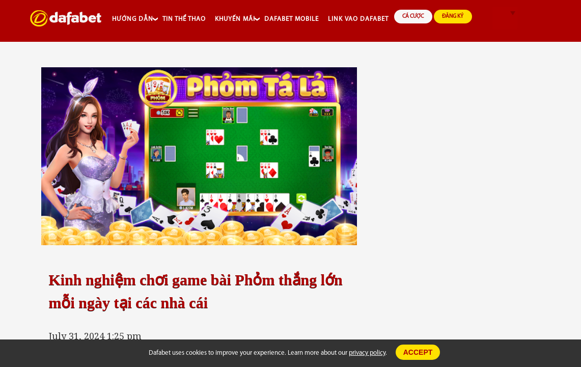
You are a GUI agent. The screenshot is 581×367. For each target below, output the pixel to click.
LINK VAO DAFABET (358, 19)
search (482, 19)
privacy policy (367, 353)
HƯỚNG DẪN (132, 19)
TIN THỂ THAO (184, 19)
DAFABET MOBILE (291, 19)
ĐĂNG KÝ (452, 16)
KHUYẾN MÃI (235, 19)
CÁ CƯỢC (413, 16)
